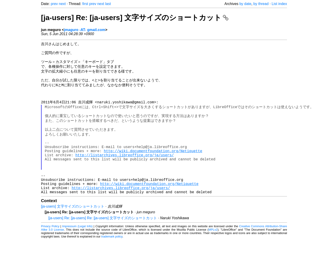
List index (279, 4)
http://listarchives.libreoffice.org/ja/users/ (124, 172)
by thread (261, 4)
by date (245, 4)
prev (54, 4)
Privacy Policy (50, 252)
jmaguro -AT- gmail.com (84, 30)
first (85, 4)
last (108, 4)
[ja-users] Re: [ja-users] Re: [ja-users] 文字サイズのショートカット (102, 244)
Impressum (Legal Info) (77, 252)
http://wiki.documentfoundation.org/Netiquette (153, 167)
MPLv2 (213, 255)
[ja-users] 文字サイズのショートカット (72, 232)
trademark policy (112, 262)
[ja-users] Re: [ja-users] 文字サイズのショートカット (134, 17)
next (62, 4)
